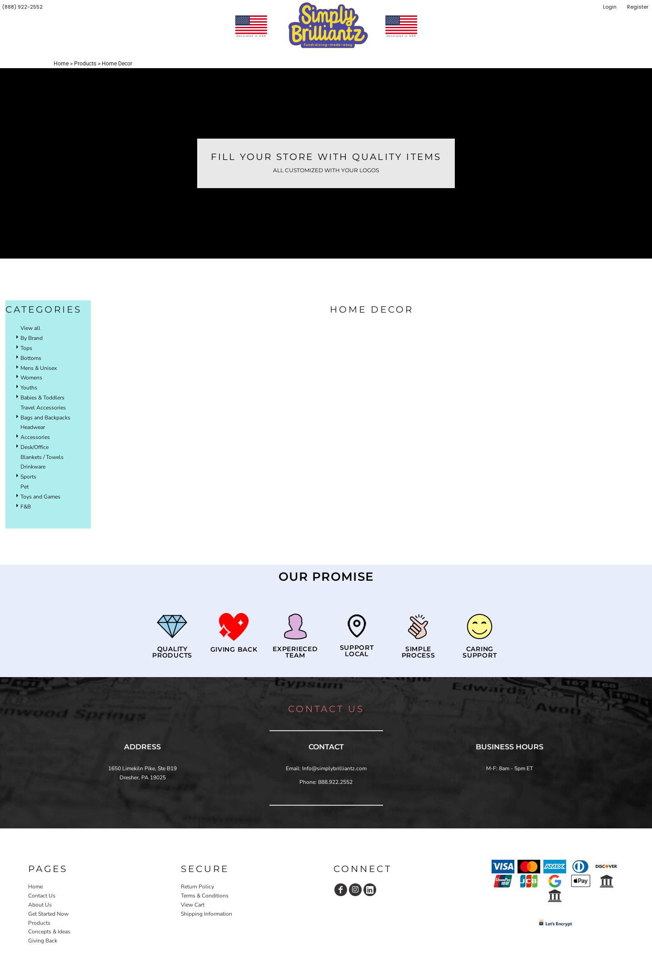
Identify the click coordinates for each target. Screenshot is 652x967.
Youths (28, 387)
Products (85, 63)
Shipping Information (206, 913)
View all (30, 328)
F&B (25, 506)
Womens (31, 377)
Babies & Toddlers (42, 397)
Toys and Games (40, 496)
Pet (24, 486)
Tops (26, 348)
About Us (40, 904)
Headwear (32, 427)
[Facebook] (340, 889)
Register (637, 6)
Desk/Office (34, 447)
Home (61, 63)
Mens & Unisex (38, 368)
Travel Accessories (43, 407)
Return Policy (197, 886)
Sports (28, 476)
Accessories (35, 437)
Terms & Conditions (205, 895)
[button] (233, 627)
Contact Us (41, 895)
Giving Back (42, 940)
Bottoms (30, 358)
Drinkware (32, 466)
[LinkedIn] (369, 889)
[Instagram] (355, 889)
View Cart (192, 904)
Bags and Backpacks (45, 417)
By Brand (31, 338)
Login (610, 6)
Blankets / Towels (42, 457)
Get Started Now (48, 913)
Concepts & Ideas (49, 931)
